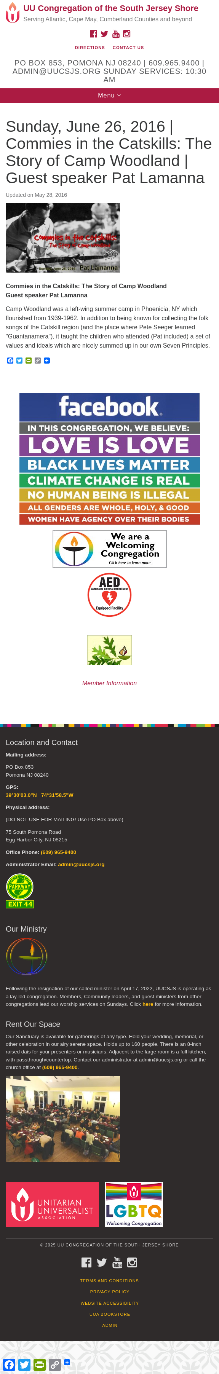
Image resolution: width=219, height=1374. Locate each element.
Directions (90, 47)
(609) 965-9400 (58, 852)
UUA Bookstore (110, 1314)
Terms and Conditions (109, 1280)
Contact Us (128, 47)
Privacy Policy (110, 1291)
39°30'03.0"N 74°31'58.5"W (40, 795)
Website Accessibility (110, 1303)
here (147, 1004)
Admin (109, 1325)
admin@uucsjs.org (81, 864)
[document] (109, 409)
